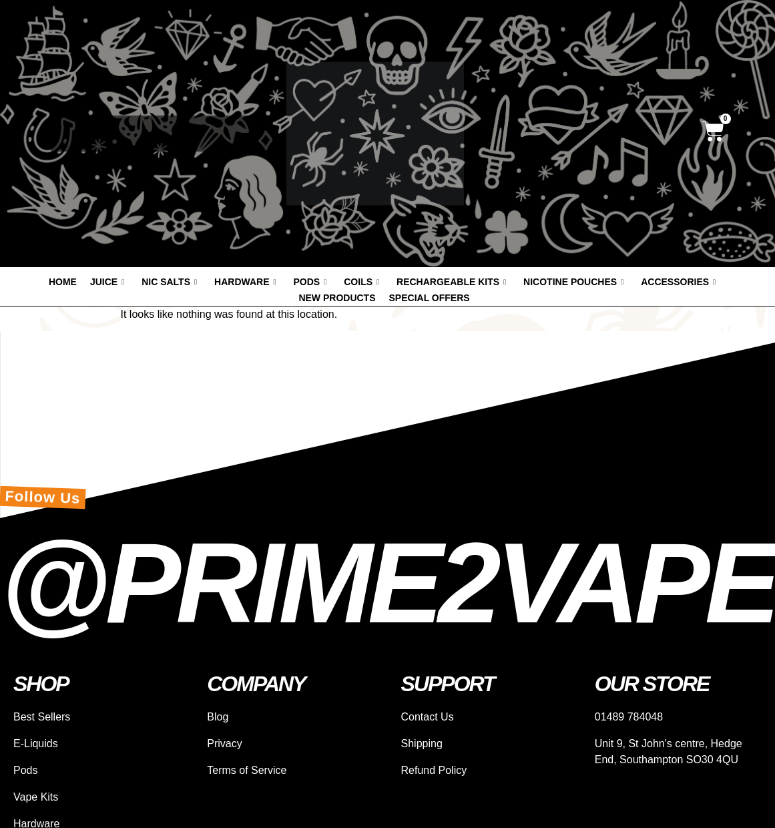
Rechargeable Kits (451, 282)
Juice (107, 282)
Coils (361, 282)
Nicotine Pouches (573, 282)
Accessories (678, 282)
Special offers (429, 297)
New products (336, 297)
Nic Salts (169, 282)
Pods (310, 282)
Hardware (245, 282)
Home (63, 281)
